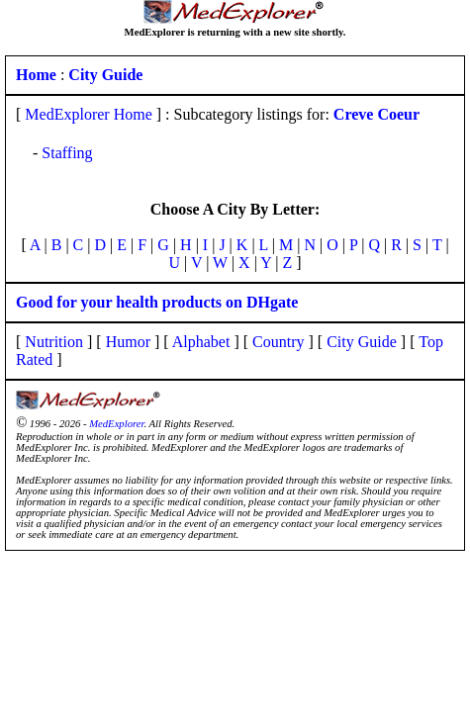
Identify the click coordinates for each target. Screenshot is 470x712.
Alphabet (201, 341)
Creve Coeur (376, 114)
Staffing (67, 152)
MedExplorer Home (88, 114)
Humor (128, 341)
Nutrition (54, 341)
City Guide (362, 341)
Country (278, 341)
